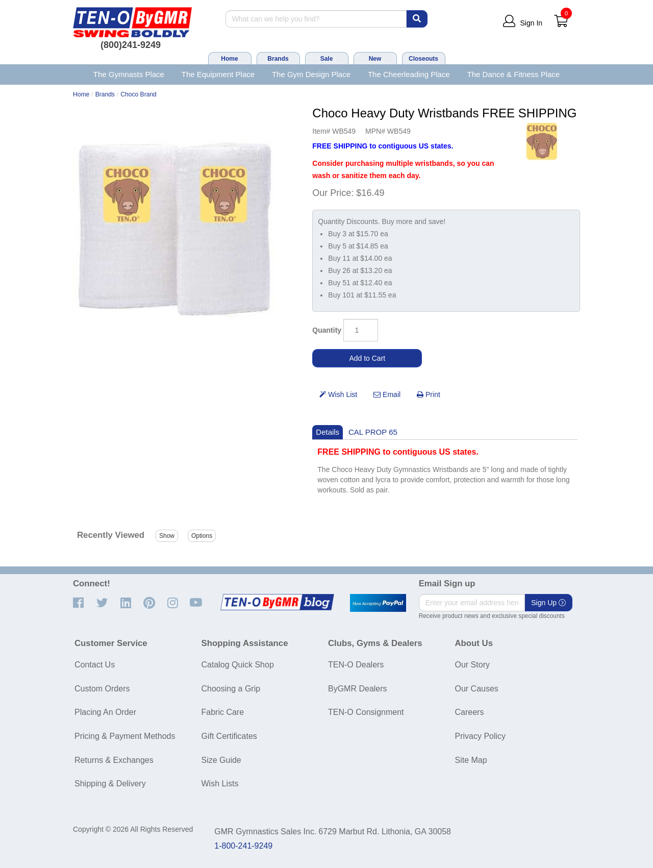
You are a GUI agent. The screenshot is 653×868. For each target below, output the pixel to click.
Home (229, 58)
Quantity (326, 330)
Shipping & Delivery (110, 783)
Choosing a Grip (231, 688)
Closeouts (423, 58)
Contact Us (94, 664)
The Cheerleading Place (409, 74)
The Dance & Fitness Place (513, 74)
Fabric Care (223, 712)
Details (327, 432)
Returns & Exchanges (114, 760)
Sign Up (548, 603)
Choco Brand (138, 94)
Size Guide (221, 760)
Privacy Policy (480, 736)
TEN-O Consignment (366, 712)
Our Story (472, 664)
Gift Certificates (229, 736)
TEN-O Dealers (356, 664)
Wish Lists (220, 783)
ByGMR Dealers (357, 688)
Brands (277, 58)
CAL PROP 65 (372, 432)
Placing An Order (105, 712)
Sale (326, 58)
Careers (469, 712)
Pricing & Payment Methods (124, 736)
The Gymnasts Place (128, 74)
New (375, 58)
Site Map (471, 760)
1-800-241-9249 (243, 845)
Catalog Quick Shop (238, 664)
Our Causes (476, 688)
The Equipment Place (218, 74)
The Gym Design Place (311, 74)
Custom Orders (102, 688)
